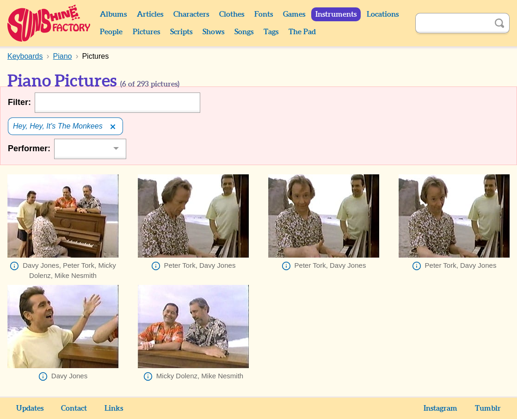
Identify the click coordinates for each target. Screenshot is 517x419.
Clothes (231, 14)
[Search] (452, 23)
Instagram (440, 408)
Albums (113, 14)
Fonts (263, 14)
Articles (150, 14)
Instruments (336, 14)
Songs (243, 32)
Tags (271, 32)
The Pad (302, 32)
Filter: (19, 102)
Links (114, 408)
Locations (383, 14)
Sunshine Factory (49, 23)
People (111, 32)
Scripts (181, 32)
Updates (29, 408)
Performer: (29, 148)
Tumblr (488, 408)
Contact (74, 408)
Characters (191, 14)
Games (294, 14)
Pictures (146, 32)
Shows (213, 32)
